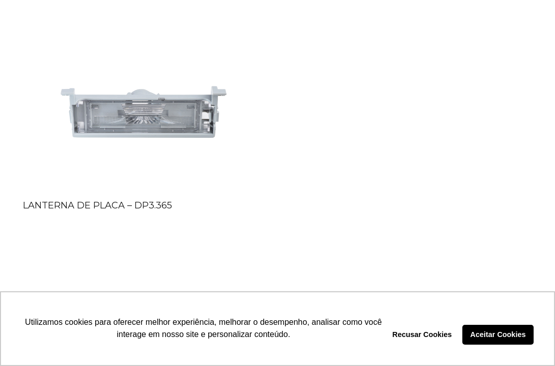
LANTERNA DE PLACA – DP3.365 (97, 205)
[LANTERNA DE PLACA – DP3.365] (143, 116)
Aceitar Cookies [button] (498, 334)
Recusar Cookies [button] (422, 334)
